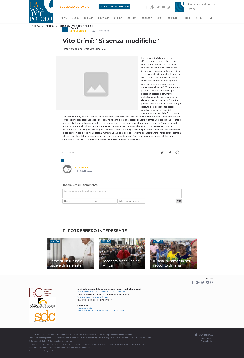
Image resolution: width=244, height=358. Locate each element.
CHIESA (118, 18)
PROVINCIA (103, 18)
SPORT (160, 18)
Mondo (50, 26)
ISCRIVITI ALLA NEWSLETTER (114, 6)
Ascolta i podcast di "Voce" (201, 6)
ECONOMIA (146, 18)
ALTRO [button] (200, 18)
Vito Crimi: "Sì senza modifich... (77, 26)
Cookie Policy (207, 338)
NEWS (64, 18)
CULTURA (131, 18)
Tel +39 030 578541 (117, 291)
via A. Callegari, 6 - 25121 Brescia (92, 291)
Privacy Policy (207, 341)
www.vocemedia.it (85, 308)
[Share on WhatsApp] (178, 153)
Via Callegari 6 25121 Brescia (90, 310)
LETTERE (186, 18)
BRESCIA (88, 18)
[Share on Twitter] (162, 153)
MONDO (75, 18)
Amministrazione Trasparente (41, 351)
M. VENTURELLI (82, 167)
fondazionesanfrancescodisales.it (93, 297)
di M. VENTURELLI (79, 31)
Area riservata (204, 334)
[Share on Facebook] (170, 153)
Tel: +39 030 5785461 (115, 310)
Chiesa (36, 26)
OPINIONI (172, 18)
